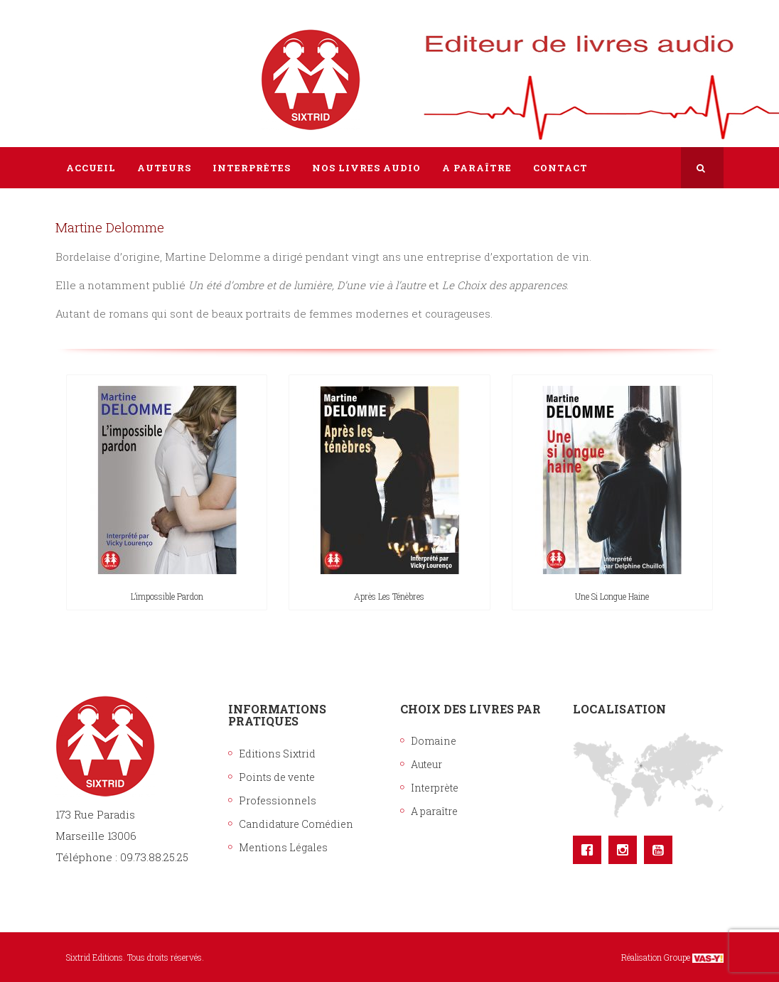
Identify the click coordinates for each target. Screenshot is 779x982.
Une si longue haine (612, 596)
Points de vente (277, 777)
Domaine (433, 741)
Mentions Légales (283, 847)
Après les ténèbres (389, 596)
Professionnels (277, 800)
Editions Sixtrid (277, 753)
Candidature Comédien (296, 824)
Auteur (426, 764)
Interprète (434, 787)
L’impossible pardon (167, 596)
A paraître (434, 811)
